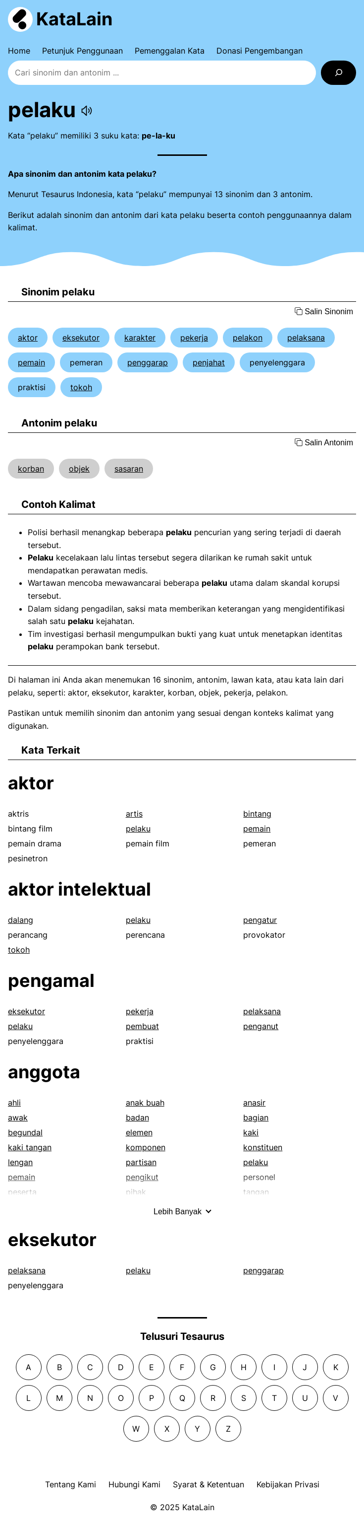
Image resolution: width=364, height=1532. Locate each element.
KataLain (74, 19)
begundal (25, 1132)
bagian (255, 1117)
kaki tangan (30, 1147)
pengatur (260, 920)
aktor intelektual (79, 889)
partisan (141, 1162)
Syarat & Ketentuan (208, 1484)
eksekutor (81, 338)
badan (137, 1117)
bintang (257, 814)
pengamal (51, 980)
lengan (20, 1162)
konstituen (262, 1147)
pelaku (138, 829)
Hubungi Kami (134, 1484)
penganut (260, 1026)
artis (134, 814)
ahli (14, 1103)
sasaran (128, 469)
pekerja (194, 338)
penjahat (209, 362)
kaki (251, 1132)
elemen (139, 1132)
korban (31, 469)
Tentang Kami (70, 1484)
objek (79, 469)
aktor (28, 338)
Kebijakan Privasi (288, 1484)
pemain (31, 362)
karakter (140, 338)
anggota (44, 1072)
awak (18, 1117)
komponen (145, 1147)
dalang (20, 920)
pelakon (247, 338)
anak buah (145, 1103)
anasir (254, 1103)
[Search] (338, 73)
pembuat (142, 1026)
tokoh (81, 387)
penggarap (147, 362)
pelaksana (306, 338)
